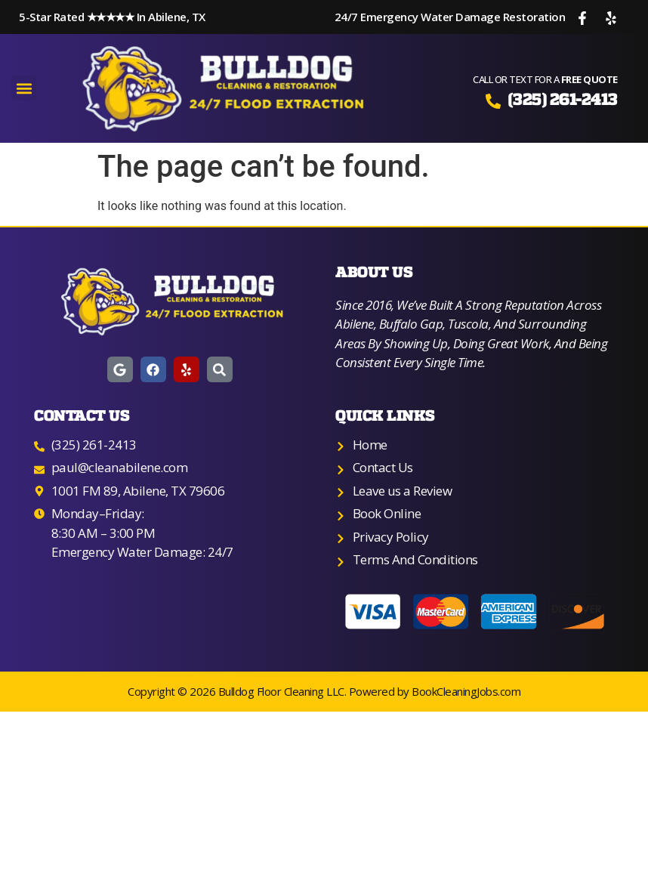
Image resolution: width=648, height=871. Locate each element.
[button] (23, 88)
